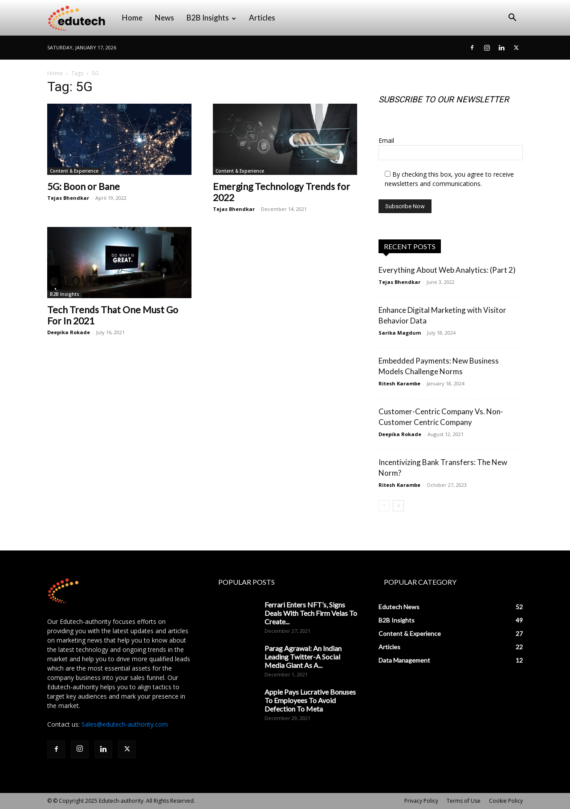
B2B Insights (211, 17)
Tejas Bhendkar (68, 197)
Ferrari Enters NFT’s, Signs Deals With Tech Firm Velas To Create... (311, 613)
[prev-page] (384, 505)
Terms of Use (463, 801)
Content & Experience (74, 171)
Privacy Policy (421, 801)
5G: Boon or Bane (83, 186)
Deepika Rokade (68, 332)
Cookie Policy (506, 801)
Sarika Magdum (400, 332)
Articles (262, 17)
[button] (512, 18)
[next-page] (398, 505)
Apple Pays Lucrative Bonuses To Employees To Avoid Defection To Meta (310, 700)
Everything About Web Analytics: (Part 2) (447, 270)
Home (132, 17)
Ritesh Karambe (399, 383)
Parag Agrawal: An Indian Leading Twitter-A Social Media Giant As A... (303, 656)
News (164, 17)
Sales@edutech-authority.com (124, 724)
